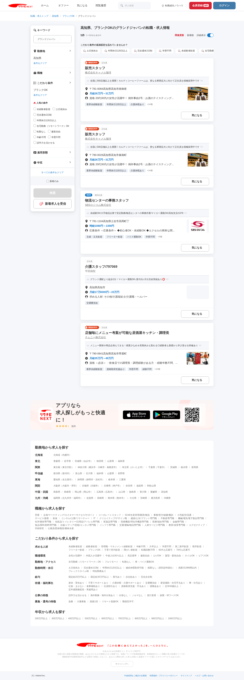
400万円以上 (74, 618)
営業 (37, 515)
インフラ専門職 (107, 525)
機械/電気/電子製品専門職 (191, 518)
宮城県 (78, 461)
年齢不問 (140, 546)
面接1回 (94, 601)
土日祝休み (74, 567)
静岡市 (90, 479)
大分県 (133, 498)
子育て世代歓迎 (112, 550)
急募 (71, 601)
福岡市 (77, 498)
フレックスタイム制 (79, 571)
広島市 (109, 492)
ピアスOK (204, 555)
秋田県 (100, 461)
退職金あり (155, 586)
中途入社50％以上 (115, 555)
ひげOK (157, 555)
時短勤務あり (99, 571)
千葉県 (151, 467)
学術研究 (39, 528)
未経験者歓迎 (75, 546)
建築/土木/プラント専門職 (144, 518)
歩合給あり (131, 577)
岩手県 (67, 461)
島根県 (67, 492)
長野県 (121, 473)
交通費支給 (151, 583)
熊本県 (111, 498)
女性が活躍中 (75, 555)
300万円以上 (58, 618)
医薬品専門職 (110, 521)
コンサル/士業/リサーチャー (75, 518)
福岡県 (56, 498)
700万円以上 (124, 618)
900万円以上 (157, 618)
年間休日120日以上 (112, 567)
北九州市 (66, 498)
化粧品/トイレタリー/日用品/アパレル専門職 (77, 521)
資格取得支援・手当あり (133, 586)
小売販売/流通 (184, 515)
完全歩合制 (146, 577)
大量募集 (81, 601)
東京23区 (67, 467)
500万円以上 (91, 618)
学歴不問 (166, 546)
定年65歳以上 (172, 586)
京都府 (85, 485)
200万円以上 (41, 618)
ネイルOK (190, 555)
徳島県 (132, 492)
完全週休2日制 (91, 567)
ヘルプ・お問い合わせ (204, 676)
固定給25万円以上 (78, 577)
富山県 (78, 473)
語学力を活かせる (78, 595)
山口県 (121, 492)
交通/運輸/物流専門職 (130, 525)
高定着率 (132, 555)
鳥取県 (56, 492)
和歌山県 (151, 485)
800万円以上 (141, 618)
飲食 (55, 518)
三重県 (122, 479)
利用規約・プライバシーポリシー (164, 676)
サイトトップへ (122, 664)
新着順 (190, 35)
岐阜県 (111, 479)
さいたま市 (136, 467)
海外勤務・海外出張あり (102, 595)
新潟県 (56, 473)
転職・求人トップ (39, 16)
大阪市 (65, 485)
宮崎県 (143, 498)
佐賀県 (90, 498)
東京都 (56, 467)
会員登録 (200, 5)
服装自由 (144, 555)
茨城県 (173, 467)
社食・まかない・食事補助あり (84, 586)
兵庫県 (107, 485)
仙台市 (87, 461)
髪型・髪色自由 (173, 555)
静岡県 (81, 479)
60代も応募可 (165, 550)
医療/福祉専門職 (160, 521)
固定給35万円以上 (100, 577)
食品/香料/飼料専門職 (45, 525)
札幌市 (65, 455)
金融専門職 (178, 521)
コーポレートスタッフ (109, 515)
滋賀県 (139, 485)
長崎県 (100, 498)
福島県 (121, 461)
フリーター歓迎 (76, 550)
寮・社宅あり (196, 583)
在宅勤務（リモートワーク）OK (85, 561)
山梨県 (110, 473)
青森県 (56, 461)
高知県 (55, 16)
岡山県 (78, 492)
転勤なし (126, 561)
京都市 (94, 485)
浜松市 (98, 479)
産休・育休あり (76, 583)
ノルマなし (137, 595)
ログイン (224, 5)
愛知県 (56, 479)
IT (94, 518)
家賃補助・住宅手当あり (172, 583)
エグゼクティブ (197, 525)
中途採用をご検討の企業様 (135, 676)
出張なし (123, 595)
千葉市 (160, 467)
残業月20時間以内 (187, 567)
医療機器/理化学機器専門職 (134, 521)
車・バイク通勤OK (144, 561)
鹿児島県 (155, 498)
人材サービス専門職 (155, 525)
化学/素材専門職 (43, 521)
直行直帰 (151, 595)
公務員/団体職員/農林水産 (61, 528)
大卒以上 (153, 546)
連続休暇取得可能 (135, 567)
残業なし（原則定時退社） (161, 567)
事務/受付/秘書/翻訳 (163, 515)
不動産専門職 (167, 518)
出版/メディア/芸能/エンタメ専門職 (78, 525)
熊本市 (120, 498)
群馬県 (195, 467)
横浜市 (92, 467)
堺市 (73, 485)
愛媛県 (153, 492)
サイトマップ (186, 676)
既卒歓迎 (196, 546)
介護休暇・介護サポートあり (126, 583)
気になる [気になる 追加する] (197, 115)
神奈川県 (82, 467)
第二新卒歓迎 (182, 546)
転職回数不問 (148, 550)
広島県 (100, 492)
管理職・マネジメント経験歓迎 (116, 546)
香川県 (143, 492)
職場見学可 (128, 601)
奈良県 (129, 485)
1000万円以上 (175, 618)
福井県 (100, 473)
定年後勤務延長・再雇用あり (83, 589)
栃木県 (184, 467)
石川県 (89, 473)
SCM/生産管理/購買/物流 (137, 515)
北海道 (56, 455)
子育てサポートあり (98, 583)
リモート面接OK (110, 601)
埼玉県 (125, 467)
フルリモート (111, 561)
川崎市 (101, 467)
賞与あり (117, 577)
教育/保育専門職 (177, 525)
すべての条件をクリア (52, 172)
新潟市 (65, 473)
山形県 (110, 461)
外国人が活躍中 (94, 555)
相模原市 (111, 467)
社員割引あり (110, 586)
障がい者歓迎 (130, 550)
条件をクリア (40, 63)
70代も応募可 (183, 550)
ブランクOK (68, 16)
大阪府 (56, 485)
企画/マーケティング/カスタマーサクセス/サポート (69, 515)
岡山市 (87, 492)
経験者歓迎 (91, 546)
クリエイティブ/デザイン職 (113, 518)
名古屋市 (66, 479)
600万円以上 (107, 618)
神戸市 (116, 485)
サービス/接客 (42, 518)
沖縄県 (167, 498)
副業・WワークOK (169, 595)
